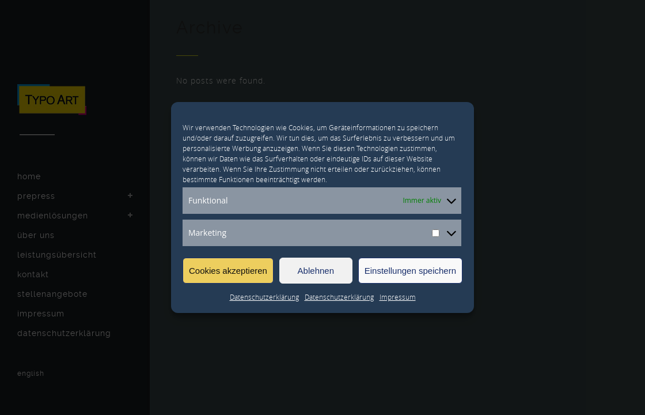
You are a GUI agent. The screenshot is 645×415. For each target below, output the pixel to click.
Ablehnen (316, 271)
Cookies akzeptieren (228, 271)
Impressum (398, 296)
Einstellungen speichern (410, 271)
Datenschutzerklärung (264, 296)
